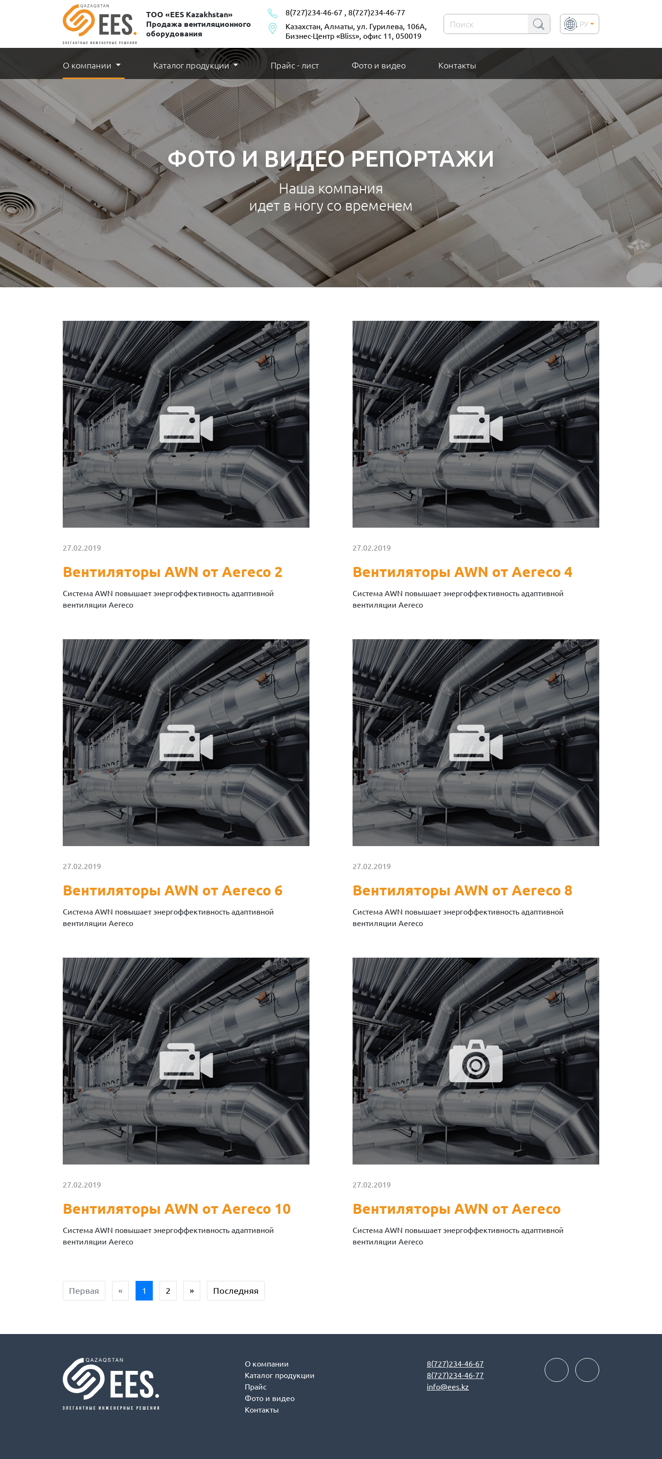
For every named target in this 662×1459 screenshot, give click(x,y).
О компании (267, 1363)
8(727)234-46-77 (376, 12)
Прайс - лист (295, 65)
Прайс (255, 1386)
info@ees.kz (448, 1386)
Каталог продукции (192, 65)
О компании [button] (88, 65)
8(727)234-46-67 (313, 12)
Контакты (457, 65)
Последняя (236, 1290)
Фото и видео (379, 65)
